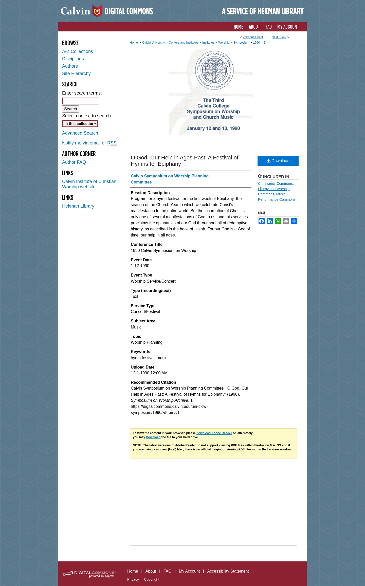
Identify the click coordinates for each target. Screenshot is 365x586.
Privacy (133, 579)
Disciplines (73, 58)
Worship (224, 42)
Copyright (151, 579)
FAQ (167, 571)
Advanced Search (80, 133)
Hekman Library (78, 206)
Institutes (208, 42)
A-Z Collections (77, 51)
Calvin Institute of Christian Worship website (89, 184)
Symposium (241, 42)
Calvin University (154, 42)
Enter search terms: (82, 93)
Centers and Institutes (184, 42)
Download (278, 161)
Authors (70, 66)
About (150, 571)
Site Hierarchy (76, 73)
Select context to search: (87, 115)
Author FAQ (74, 162)
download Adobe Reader (214, 433)
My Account (189, 571)
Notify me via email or (89, 143)
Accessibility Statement (228, 571)
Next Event (279, 37)
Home (134, 42)
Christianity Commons (275, 183)
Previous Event (253, 37)
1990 (257, 42)
